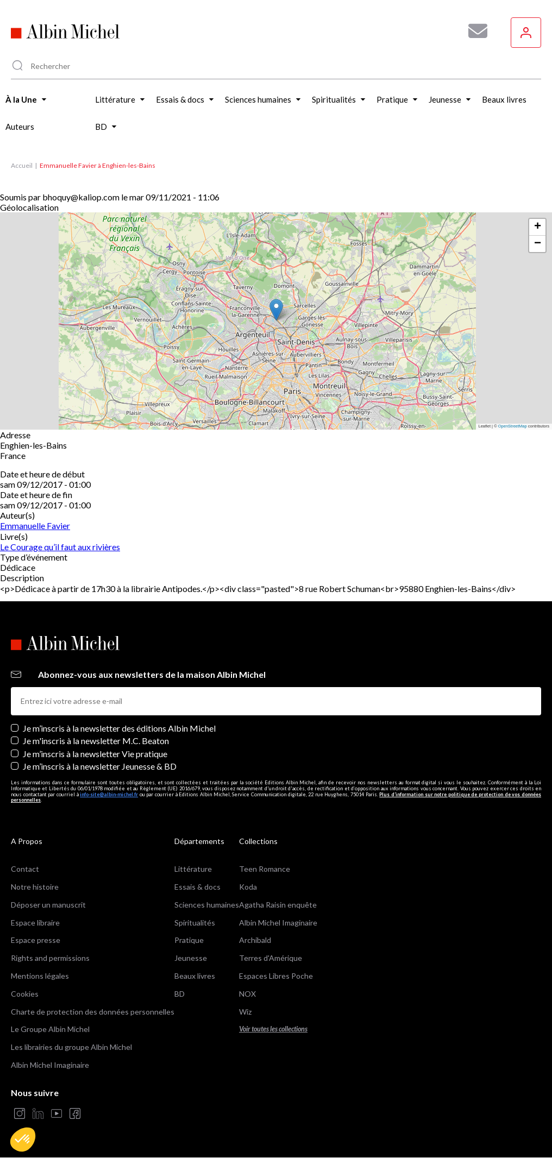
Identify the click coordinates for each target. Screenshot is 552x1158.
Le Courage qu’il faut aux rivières (60, 547)
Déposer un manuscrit (48, 904)
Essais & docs (197, 886)
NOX (247, 993)
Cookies (25, 993)
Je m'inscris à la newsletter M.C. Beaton (96, 740)
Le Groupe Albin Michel (50, 1029)
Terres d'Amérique (270, 957)
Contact (25, 868)
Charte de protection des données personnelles (92, 1011)
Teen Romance (264, 868)
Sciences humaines (206, 904)
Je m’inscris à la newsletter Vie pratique (95, 753)
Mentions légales (40, 975)
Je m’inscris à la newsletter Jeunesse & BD (100, 766)
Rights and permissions (50, 957)
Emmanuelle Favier (35, 525)
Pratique (189, 940)
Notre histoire (35, 886)
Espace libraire (35, 922)
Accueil (22, 165)
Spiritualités (194, 922)
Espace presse (35, 940)
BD (179, 993)
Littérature (193, 868)
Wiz (245, 1011)
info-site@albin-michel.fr (109, 794)
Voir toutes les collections (273, 1029)
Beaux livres (194, 975)
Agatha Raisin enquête (278, 904)
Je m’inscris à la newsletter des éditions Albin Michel (119, 728)
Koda (248, 886)
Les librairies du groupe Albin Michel (71, 1047)
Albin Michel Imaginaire (50, 1064)
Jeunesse (190, 957)
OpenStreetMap (512, 426)
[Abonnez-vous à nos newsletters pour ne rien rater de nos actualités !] (473, 31)
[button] (23, 1139)
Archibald (255, 940)
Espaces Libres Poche (276, 975)
